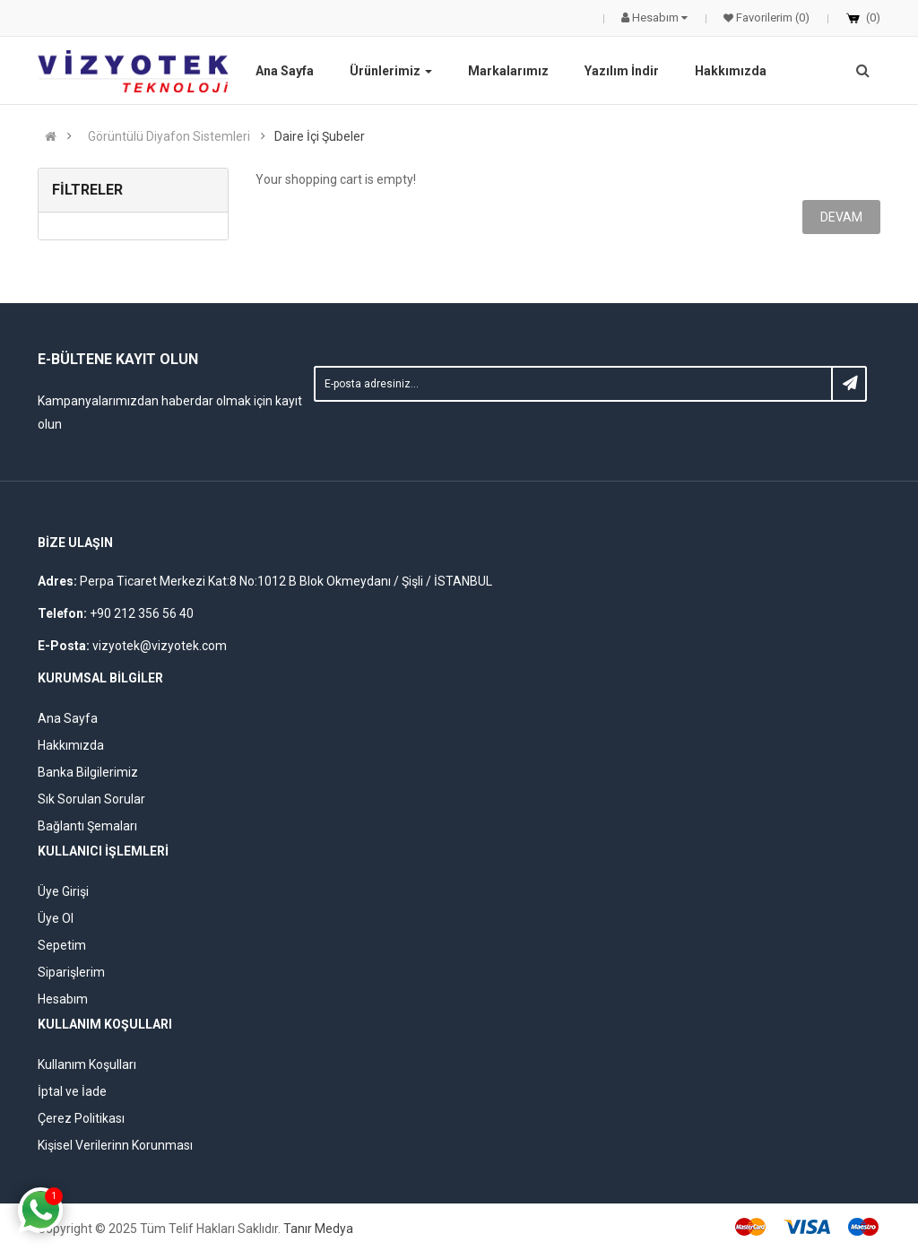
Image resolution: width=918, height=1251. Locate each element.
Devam (841, 217)
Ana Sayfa (68, 718)
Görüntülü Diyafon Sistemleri (169, 136)
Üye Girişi (63, 891)
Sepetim (62, 945)
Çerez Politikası (81, 1118)
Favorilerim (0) (771, 17)
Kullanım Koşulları (87, 1064)
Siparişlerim (71, 972)
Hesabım (63, 999)
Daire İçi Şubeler (319, 136)
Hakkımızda (71, 745)
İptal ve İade (72, 1091)
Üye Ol (56, 918)
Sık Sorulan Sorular (91, 799)
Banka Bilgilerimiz (88, 772)
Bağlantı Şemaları (87, 826)
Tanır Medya (318, 1228)
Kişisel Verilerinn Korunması (115, 1145)
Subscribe (849, 384)
